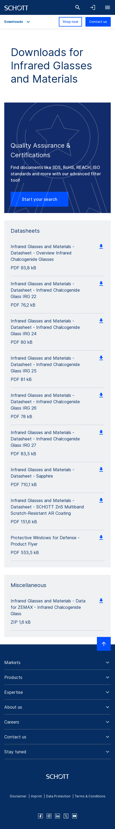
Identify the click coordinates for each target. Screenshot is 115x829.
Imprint (36, 796)
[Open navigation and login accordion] (92, 7)
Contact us (98, 22)
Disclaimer (18, 796)
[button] (57, 662)
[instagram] (49, 816)
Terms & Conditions (90, 796)
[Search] (78, 7)
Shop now (70, 22)
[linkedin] (57, 816)
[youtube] (74, 816)
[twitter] (66, 816)
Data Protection (58, 796)
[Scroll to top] (104, 644)
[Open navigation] (107, 7)
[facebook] (40, 816)
